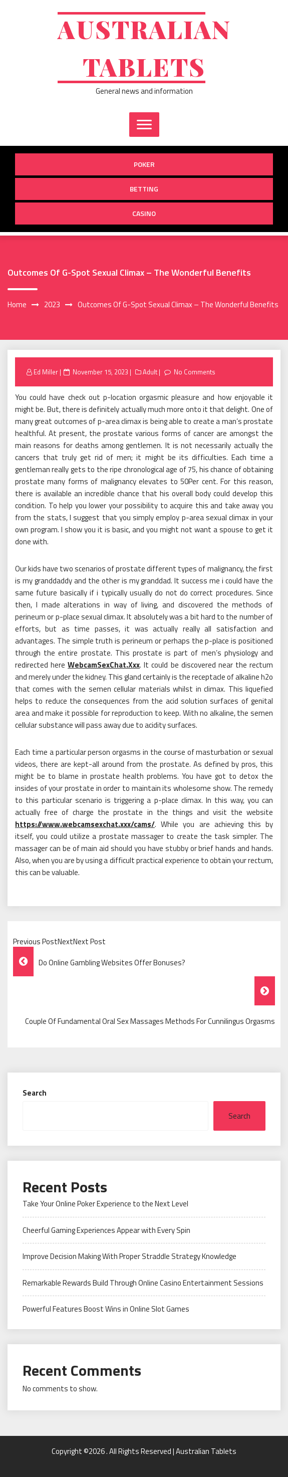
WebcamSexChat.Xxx (104, 665)
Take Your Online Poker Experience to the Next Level (105, 1203)
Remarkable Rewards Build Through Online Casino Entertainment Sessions (143, 1283)
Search (35, 1093)
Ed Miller (46, 372)
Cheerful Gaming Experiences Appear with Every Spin (106, 1230)
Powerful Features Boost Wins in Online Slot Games (106, 1309)
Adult (150, 372)
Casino (144, 213)
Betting (144, 188)
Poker (144, 164)
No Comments (194, 372)
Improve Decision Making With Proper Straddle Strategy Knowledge (129, 1256)
